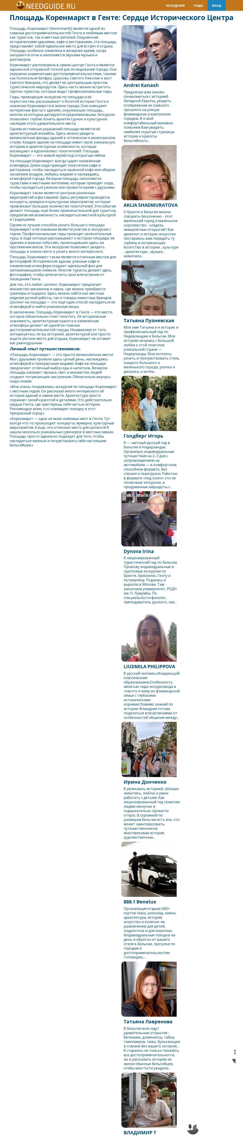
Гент (76, 32)
